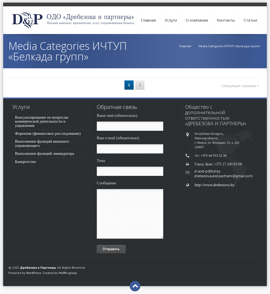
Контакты (226, 20)
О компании (197, 20)
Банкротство (25, 162)
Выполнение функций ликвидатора (44, 153)
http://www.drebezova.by (215, 185)
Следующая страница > (240, 85)
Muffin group (68, 273)
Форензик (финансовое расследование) (48, 133)
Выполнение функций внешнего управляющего (42, 143)
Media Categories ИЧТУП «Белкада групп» (229, 46)
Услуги (171, 20)
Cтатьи (250, 20)
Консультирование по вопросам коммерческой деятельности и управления (41, 121)
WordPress (33, 273)
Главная (148, 20)
